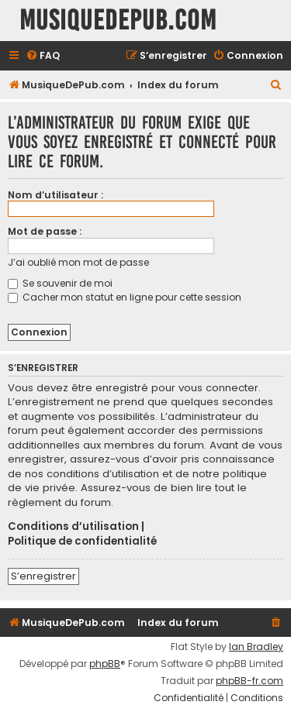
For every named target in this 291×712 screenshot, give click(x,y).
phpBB (104, 664)
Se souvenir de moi (60, 283)
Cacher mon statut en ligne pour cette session (124, 297)
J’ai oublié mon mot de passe (78, 262)
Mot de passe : (44, 231)
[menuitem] (43, 56)
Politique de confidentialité (82, 542)
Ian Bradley (256, 647)
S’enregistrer (43, 576)
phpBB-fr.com (249, 681)
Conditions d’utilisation (73, 527)
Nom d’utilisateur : (55, 194)
